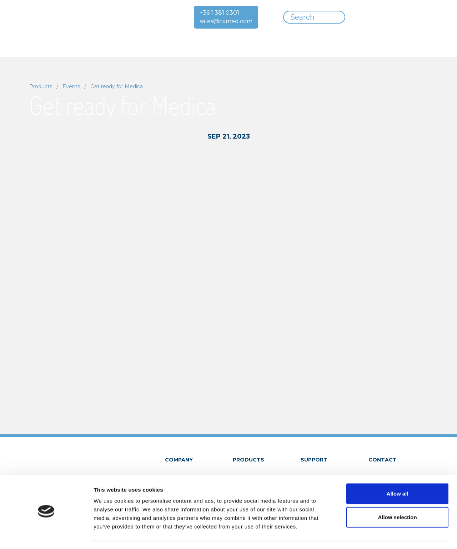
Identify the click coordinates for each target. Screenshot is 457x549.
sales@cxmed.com (226, 21)
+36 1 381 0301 (219, 12)
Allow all (397, 473)
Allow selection (397, 497)
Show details (374, 535)
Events (71, 86)
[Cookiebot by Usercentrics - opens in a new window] (46, 535)
